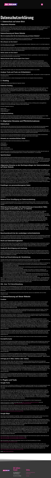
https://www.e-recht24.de (8, 451)
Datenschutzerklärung (30, 472)
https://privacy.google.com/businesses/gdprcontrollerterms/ (12, 437)
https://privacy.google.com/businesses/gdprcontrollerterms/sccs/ (14, 438)
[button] (42, 4)
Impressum (28, 473)
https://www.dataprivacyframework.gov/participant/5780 (12, 411)
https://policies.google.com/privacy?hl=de (22, 403)
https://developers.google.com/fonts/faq (31, 402)
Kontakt (27, 475)
